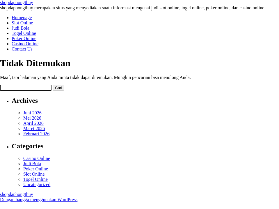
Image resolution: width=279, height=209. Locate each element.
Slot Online (22, 22)
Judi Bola (20, 28)
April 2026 (33, 123)
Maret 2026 (34, 128)
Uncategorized (36, 184)
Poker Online (24, 38)
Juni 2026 (32, 112)
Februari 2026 (36, 133)
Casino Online (25, 43)
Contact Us (22, 48)
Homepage (22, 17)
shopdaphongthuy (16, 2)
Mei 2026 (32, 118)
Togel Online (24, 33)
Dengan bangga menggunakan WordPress (38, 199)
